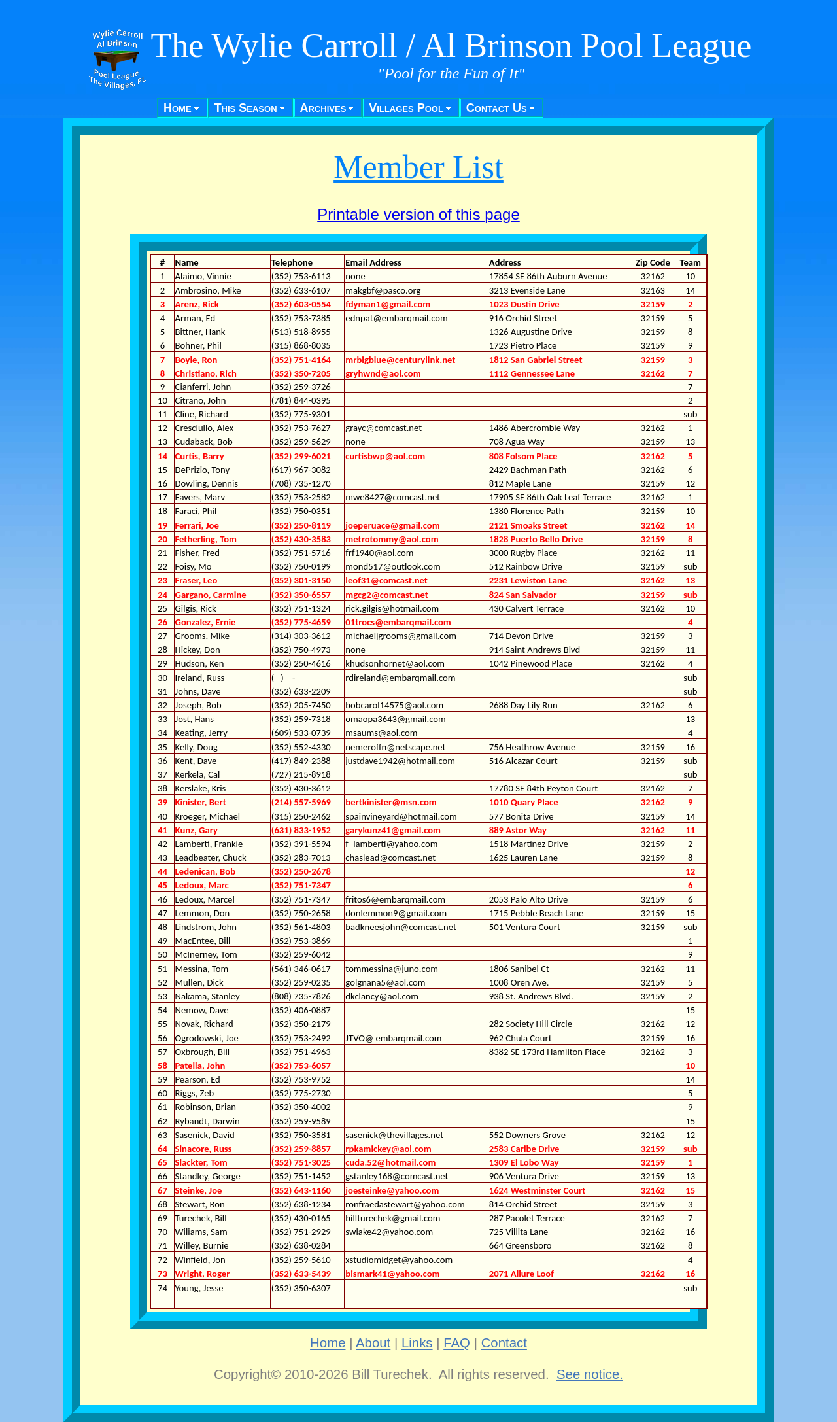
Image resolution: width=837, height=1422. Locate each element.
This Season (245, 107)
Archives (323, 107)
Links (417, 1343)
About (373, 1343)
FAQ (456, 1343)
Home (177, 107)
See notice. (589, 1374)
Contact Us (496, 107)
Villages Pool (406, 107)
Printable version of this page (418, 214)
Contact (504, 1343)
